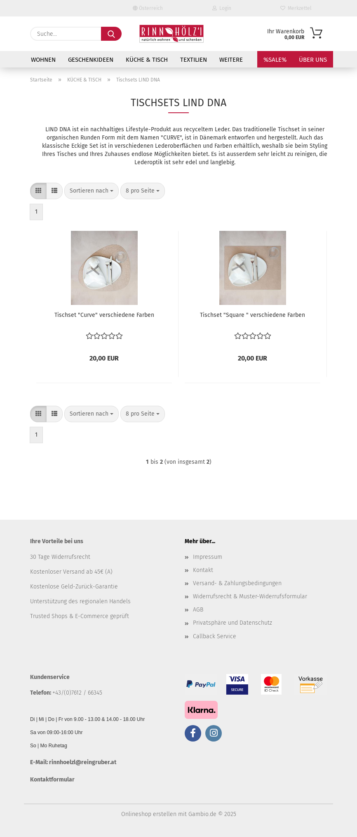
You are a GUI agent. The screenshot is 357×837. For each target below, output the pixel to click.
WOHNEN (43, 59)
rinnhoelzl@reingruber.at (82, 762)
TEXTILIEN (193, 59)
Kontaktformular (52, 779)
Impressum (207, 556)
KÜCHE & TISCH (147, 59)
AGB (198, 609)
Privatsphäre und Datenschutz (232, 622)
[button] (38, 191)
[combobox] (91, 191)
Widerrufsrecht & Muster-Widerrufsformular (250, 596)
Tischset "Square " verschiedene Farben (252, 315)
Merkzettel (296, 8)
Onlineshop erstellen (148, 814)
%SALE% (275, 59)
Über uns (313, 59)
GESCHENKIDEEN (90, 59)
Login (221, 8)
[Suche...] (111, 34)
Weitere (231, 59)
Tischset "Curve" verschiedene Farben (104, 315)
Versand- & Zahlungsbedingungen (237, 583)
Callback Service (214, 636)
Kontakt (203, 570)
